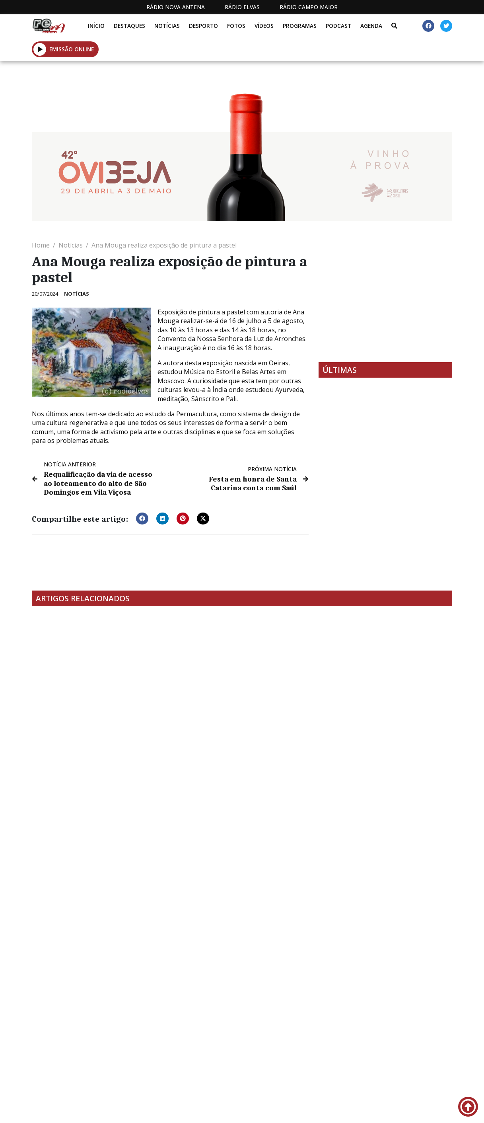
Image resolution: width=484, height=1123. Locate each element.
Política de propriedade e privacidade (385, 1110)
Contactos (316, 1110)
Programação (265, 1110)
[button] (40, 49)
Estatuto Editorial (187, 1110)
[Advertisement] (385, 296)
